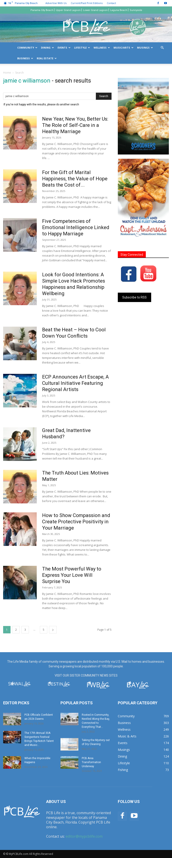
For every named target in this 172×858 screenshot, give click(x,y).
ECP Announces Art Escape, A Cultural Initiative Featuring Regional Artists (75, 383)
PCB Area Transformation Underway (91, 762)
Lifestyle (82, 47)
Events (64, 47)
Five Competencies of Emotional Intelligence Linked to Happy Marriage (75, 227)
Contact (111, 3)
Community (27, 47)
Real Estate (47, 58)
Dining (47, 47)
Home (7, 73)
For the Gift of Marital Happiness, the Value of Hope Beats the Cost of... (75, 179)
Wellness (102, 47)
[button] (162, 48)
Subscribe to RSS (134, 297)
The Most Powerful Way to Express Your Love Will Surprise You (71, 575)
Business (25, 58)
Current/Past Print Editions (87, 3)
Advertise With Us (56, 3)
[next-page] (53, 629)
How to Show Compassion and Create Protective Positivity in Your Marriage (76, 522)
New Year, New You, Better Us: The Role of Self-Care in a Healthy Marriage (75, 125)
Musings (145, 47)
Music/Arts (123, 47)
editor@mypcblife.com (84, 836)
